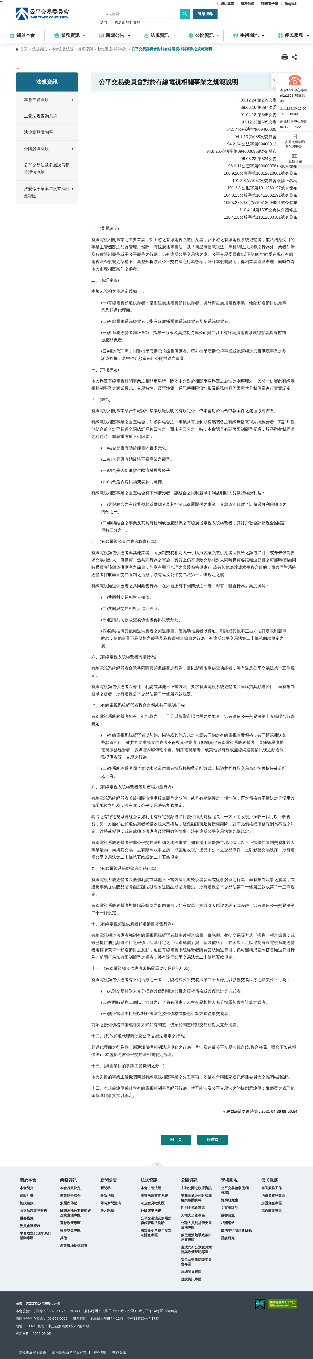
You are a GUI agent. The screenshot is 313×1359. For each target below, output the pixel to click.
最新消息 (107, 1195)
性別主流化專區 (193, 1208)
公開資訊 (189, 1180)
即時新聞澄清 (110, 1203)
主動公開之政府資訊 (196, 1188)
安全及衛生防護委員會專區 (196, 1262)
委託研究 (228, 1238)
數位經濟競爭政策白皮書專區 (196, 1237)
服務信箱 (247, 3)
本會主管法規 (62, 49)
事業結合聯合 (70, 1195)
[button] (273, 80)
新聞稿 (105, 1188)
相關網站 (228, 1223)
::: (1, 2)
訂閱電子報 (269, 3)
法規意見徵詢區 (38, 132)
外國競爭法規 (151, 1211)
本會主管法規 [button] (49, 99)
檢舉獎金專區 (70, 1230)
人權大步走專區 (193, 1215)
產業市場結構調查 (73, 1245)
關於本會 (28, 1180)
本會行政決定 (70, 1188)
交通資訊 (119, 1352)
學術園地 (229, 1180)
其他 (63, 1238)
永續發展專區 (191, 1272)
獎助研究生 (229, 1200)
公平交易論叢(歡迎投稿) (235, 1190)
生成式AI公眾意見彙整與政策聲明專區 (196, 1249)
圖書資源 (228, 1215)
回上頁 (176, 1139)
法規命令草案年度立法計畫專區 (156, 1232)
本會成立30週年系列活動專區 (35, 1235)
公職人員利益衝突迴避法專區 (196, 1225)
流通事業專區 (271, 1211)
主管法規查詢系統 (40, 116)
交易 (136, 22)
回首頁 (213, 1139)
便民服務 (269, 1180)
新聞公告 (108, 1180)
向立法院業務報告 (33, 1211)
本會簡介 (26, 1188)
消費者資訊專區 (273, 1195)
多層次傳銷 (68, 1203)
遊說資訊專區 (191, 1279)
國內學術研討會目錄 (236, 1230)
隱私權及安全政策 (32, 1352)
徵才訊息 (107, 1211)
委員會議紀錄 (30, 1226)
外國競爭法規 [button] (49, 148)
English (291, 3)
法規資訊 (39, 49)
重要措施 (26, 1218)
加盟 (129, 22)
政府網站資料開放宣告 (69, 1352)
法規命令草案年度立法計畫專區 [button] (49, 192)
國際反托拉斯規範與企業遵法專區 (75, 1213)
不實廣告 (118, 22)
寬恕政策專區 (70, 1223)
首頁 (24, 49)
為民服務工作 (271, 1188)
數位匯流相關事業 (112, 49)
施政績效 (26, 1203)
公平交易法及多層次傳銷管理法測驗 (47, 169)
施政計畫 (26, 1195)
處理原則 (85, 49)
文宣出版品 (229, 1208)
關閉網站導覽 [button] (156, 1164)
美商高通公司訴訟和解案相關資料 (196, 1198)
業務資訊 (68, 1180)
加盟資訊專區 (271, 1203)
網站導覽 (227, 3)
